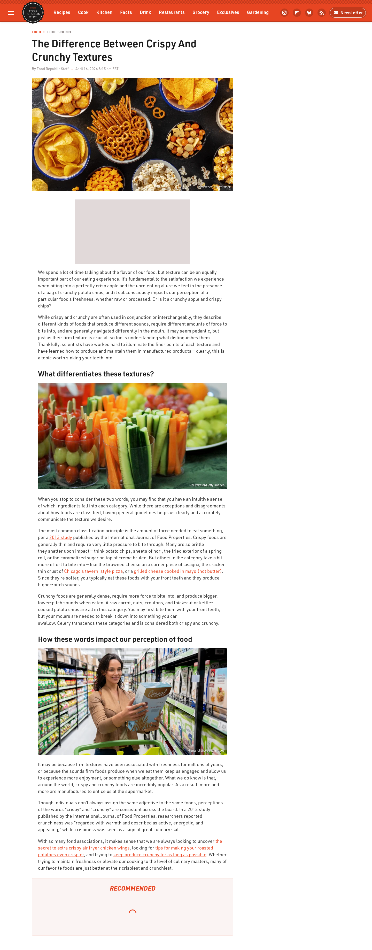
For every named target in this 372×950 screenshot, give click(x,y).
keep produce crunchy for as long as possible (159, 854)
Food (36, 32)
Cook (83, 12)
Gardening (258, 12)
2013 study (60, 537)
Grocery (200, 12)
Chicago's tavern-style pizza (93, 571)
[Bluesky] (309, 13)
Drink (145, 12)
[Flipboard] (297, 13)
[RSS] (321, 13)
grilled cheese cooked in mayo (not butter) (178, 571)
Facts (126, 12)
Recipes (61, 12)
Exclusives (228, 12)
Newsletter (348, 12)
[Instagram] (284, 13)
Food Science (59, 32)
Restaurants (172, 12)
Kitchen (104, 12)
